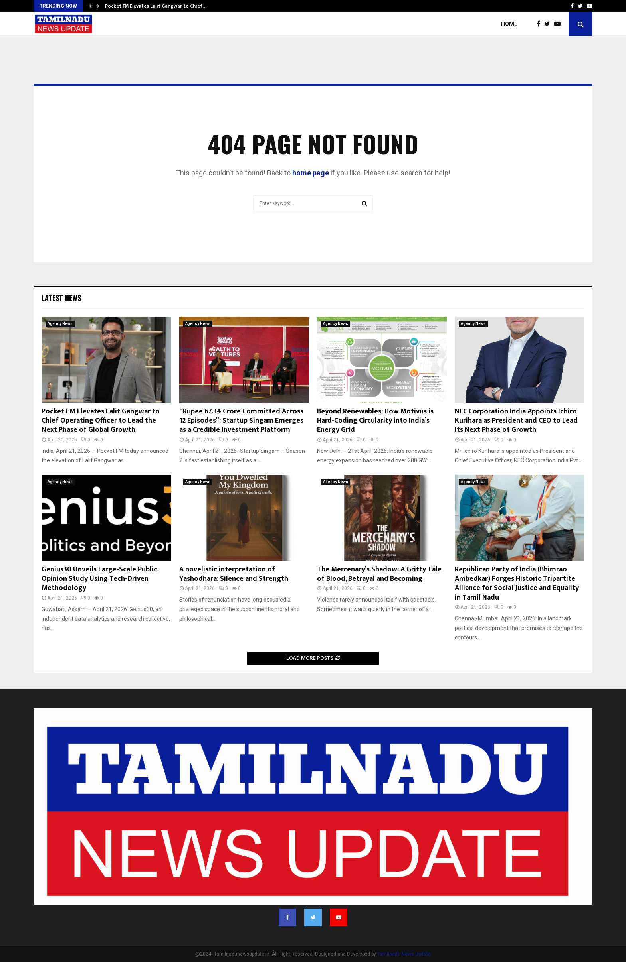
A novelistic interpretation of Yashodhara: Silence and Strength (233, 573)
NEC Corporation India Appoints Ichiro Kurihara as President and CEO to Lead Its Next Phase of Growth (516, 420)
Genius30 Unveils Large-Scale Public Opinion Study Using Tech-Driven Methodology (99, 578)
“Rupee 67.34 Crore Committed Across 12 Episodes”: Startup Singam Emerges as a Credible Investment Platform (241, 420)
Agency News (60, 323)
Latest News (61, 298)
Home (509, 24)
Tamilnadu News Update (404, 954)
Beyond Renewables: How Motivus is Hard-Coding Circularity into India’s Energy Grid (375, 420)
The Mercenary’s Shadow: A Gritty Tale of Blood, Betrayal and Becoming (379, 573)
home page (310, 173)
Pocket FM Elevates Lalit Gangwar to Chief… (155, 6)
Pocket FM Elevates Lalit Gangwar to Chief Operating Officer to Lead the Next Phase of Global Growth (101, 420)
